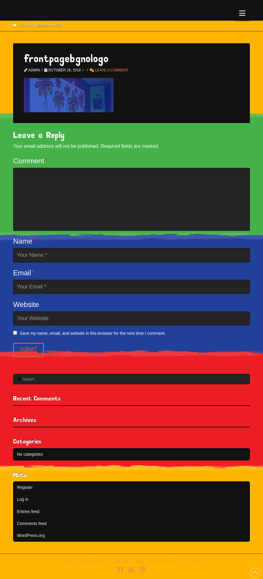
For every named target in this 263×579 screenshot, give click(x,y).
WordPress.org (31, 535)
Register (25, 487)
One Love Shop (186, 561)
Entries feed (28, 511)
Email (24, 273)
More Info (121, 561)
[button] (242, 13)
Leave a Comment (109, 70)
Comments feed (32, 523)
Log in (22, 499)
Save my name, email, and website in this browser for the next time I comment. (93, 333)
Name (24, 241)
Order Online (91, 561)
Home (66, 561)
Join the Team (151, 561)
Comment (30, 161)
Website (26, 304)
